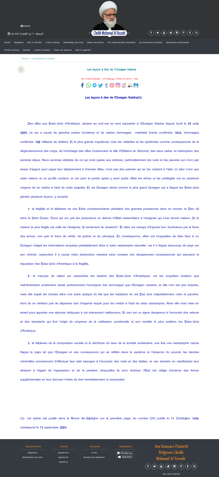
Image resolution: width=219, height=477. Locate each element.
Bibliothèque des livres (73, 42)
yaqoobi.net (63, 457)
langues (25, 26)
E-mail (94, 453)
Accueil (7, 42)
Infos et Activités (34, 42)
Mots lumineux (52, 43)
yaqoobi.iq (63, 462)
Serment (26, 50)
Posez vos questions (63, 50)
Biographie (18, 42)
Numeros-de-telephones (94, 457)
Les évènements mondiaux (150, 42)
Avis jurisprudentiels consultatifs (121, 42)
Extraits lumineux (11, 50)
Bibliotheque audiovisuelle (177, 42)
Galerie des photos (95, 42)
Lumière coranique (42, 50)
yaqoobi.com (63, 453)
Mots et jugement (83, 50)
